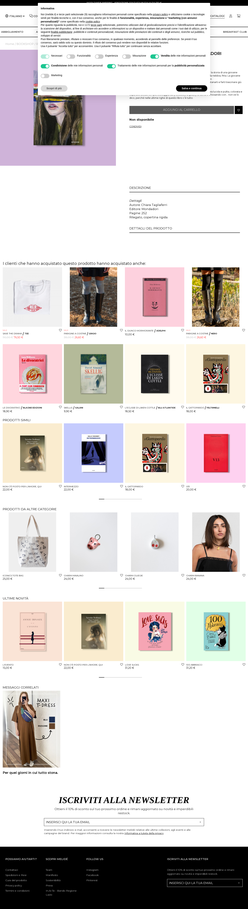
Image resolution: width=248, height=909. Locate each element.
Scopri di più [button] (54, 88)
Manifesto (52, 875)
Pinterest (92, 880)
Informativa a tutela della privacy (143, 833)
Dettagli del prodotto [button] (150, 228)
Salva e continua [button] (192, 88)
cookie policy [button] (93, 21)
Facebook (92, 875)
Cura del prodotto (16, 880)
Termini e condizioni (17, 890)
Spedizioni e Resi (15, 875)
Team (49, 869)
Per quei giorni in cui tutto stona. (30, 773)
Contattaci (11, 869)
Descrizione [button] (140, 188)
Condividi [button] (135, 126)
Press (49, 885)
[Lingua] (17, 16)
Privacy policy (13, 885)
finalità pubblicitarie (61, 32)
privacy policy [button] (160, 14)
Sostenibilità (53, 880)
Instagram (92, 869)
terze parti (96, 25)
